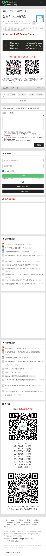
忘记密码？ (40, 178)
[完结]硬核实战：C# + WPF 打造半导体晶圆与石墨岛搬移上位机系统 (24, 393)
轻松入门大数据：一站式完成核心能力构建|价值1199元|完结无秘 (24, 363)
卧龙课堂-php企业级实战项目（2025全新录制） (21, 284)
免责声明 (27, 522)
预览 (11, 113)
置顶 (34, 23)
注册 (11, 178)
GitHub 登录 (22, 186)
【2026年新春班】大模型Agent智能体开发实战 (21, 380)
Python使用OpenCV (12, 372)
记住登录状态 (8, 171)
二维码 (22, 94)
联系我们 (37, 522)
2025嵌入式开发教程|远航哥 (14, 369)
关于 (5, 520)
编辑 (4, 113)
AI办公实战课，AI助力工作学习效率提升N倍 (19, 280)
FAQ (12, 520)
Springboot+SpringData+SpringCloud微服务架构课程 (24, 274)
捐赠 (8, 525)
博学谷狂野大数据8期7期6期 (14, 248)
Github (36, 520)
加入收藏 (5, 88)
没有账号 (36, 108)
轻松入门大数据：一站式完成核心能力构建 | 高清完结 (22, 268)
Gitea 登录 (23, 191)
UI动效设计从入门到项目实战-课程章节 (18, 265)
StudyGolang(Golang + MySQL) (24, 539)
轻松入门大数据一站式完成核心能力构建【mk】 (21, 255)
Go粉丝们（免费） (31, 509)
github (11, 94)
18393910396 (7, 21)
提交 (39, 145)
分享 (39, 94)
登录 (22, 108)
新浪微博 (10, 522)
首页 (5, 11)
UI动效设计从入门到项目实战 (14, 244)
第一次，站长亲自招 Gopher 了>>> (18, 34)
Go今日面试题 (10, 199)
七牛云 (16, 541)
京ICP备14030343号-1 (12, 552)
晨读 (28, 520)
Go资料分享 (21, 11)
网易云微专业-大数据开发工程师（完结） (18, 261)
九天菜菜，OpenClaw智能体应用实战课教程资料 (21, 385)
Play (18, 522)
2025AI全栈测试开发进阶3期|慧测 (16, 376)
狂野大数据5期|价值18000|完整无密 (17, 252)
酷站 (15, 525)
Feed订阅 (24, 525)
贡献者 (21, 520)
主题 (11, 11)
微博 (12, 88)
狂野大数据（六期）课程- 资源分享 (16, 358)
